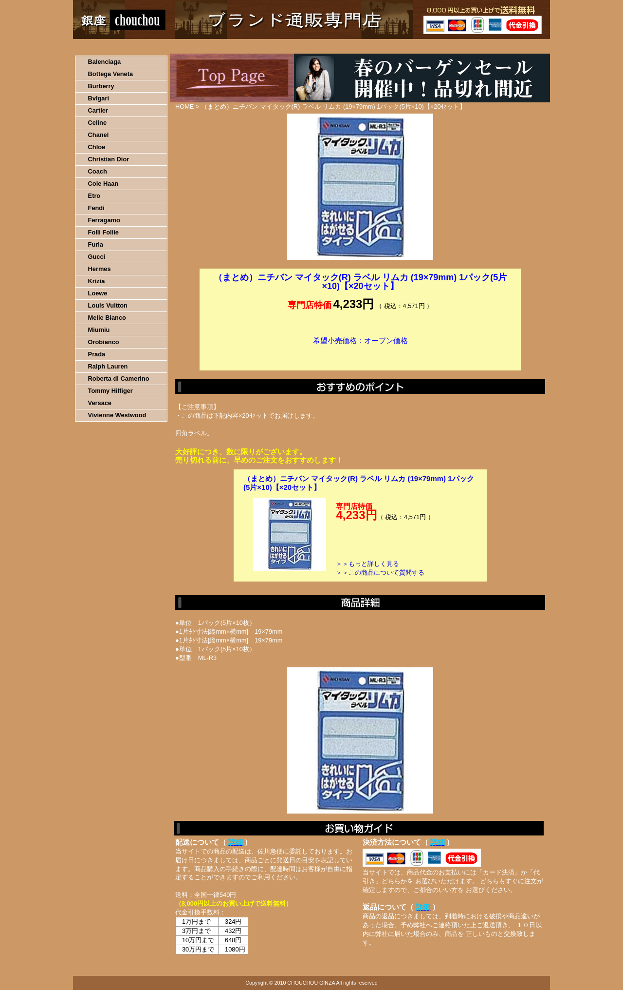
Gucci (97, 256)
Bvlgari (98, 98)
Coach (97, 171)
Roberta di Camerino (118, 378)
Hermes (99, 268)
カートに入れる (360, 355)
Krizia (96, 281)
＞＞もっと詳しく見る (367, 563)
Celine (97, 122)
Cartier (98, 110)
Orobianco (103, 342)
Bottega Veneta (110, 74)
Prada (97, 354)
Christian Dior (108, 159)
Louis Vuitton (108, 305)
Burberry (101, 86)
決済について (242, 46)
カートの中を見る (499, 46)
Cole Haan (103, 183)
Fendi (96, 208)
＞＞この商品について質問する (380, 572)
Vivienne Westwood (117, 415)
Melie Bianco (107, 317)
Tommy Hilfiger (110, 390)
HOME (116, 46)
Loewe (98, 293)
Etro (94, 195)
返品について (369, 46)
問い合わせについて (433, 46)
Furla (95, 244)
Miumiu (99, 329)
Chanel (98, 134)
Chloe (97, 147)
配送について (305, 46)
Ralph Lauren (108, 366)
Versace (99, 403)
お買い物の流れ (174, 46)
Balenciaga (104, 61)
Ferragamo (104, 220)
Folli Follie (103, 232)
